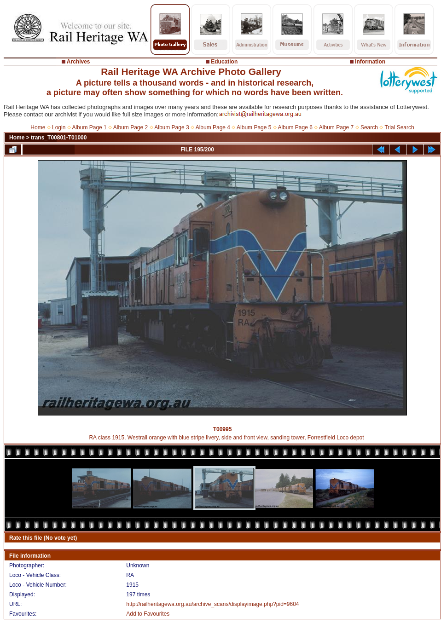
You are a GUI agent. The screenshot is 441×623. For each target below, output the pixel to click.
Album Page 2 (130, 127)
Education (224, 61)
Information (370, 61)
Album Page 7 (336, 127)
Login (58, 127)
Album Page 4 (213, 127)
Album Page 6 (295, 127)
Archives (78, 61)
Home (37, 127)
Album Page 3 (171, 127)
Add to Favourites (147, 614)
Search (369, 127)
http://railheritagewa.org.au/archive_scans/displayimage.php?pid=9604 (212, 604)
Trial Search (399, 127)
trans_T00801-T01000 (59, 137)
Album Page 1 (89, 127)
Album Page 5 (254, 127)
